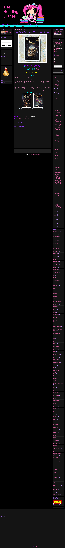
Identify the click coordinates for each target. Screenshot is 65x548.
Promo (54, 411)
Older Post (48, 151)
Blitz (54, 291)
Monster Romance (58, 110)
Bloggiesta (55, 296)
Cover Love (55, 335)
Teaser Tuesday (57, 136)
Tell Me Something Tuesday (57, 467)
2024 (55, 80)
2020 (55, 215)
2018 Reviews (55, 259)
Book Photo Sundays (56, 307)
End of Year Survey (56, 346)
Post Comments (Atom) (35, 154)
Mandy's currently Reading (58, 43)
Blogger (36, 546)
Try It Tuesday (55, 480)
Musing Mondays (56, 400)
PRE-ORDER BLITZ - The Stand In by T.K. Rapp (58, 134)
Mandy (7, 31)
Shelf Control (55, 445)
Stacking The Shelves (56, 448)
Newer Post (17, 151)
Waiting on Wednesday (56, 485)
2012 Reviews (55, 240)
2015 (55, 222)
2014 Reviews (55, 246)
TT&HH (54, 482)
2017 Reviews (55, 256)
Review (54, 437)
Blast (54, 288)
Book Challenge (55, 306)
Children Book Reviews (57, 326)
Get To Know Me (55, 364)
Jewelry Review (55, 380)
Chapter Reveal (55, 324)
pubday (54, 414)
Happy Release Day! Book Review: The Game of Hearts (58, 115)
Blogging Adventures (56, 298)
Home (4, 26)
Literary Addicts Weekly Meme (58, 383)
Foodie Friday (55, 359)
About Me (10, 26)
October (56, 84)
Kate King (57, 63)
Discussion (55, 343)
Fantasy (54, 351)
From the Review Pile (56, 362)
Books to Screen (55, 317)
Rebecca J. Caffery (58, 59)
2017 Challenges (56, 254)
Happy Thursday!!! (58, 119)
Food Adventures (56, 357)
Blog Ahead (55, 293)
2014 (55, 223)
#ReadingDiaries (55, 236)
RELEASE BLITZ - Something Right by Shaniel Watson (58, 156)
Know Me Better (55, 381)
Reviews (29, 26)
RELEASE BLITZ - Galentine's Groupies (58, 131)
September (57, 85)
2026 (55, 77)
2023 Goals (16, 26)
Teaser (54, 464)
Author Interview (55, 285)
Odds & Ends (55, 408)
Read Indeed (55, 422)
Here (39, 72)
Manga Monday (57, 193)
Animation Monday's (56, 283)
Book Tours (55, 309)
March (56, 93)
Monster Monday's (56, 395)
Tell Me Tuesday (55, 469)
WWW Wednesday (56, 494)
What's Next (55, 489)
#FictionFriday (55, 234)
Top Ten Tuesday (56, 477)
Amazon (45, 108)
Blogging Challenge (56, 299)
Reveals (27, 118)
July (56, 88)
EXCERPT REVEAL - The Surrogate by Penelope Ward (58, 125)
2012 (55, 226)
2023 (55, 211)
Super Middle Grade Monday (57, 453)
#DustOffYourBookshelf (57, 233)
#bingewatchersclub (56, 231)
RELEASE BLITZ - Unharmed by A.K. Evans (58, 187)
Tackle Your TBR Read (56, 461)
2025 (54, 275)
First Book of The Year (56, 354)
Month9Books (55, 398)
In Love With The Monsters (57, 375)
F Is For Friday (55, 349)
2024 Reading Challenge (58, 31)
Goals (54, 367)
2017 (55, 219)
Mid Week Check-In (58, 127)
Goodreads (39, 108)
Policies (23, 26)
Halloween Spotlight (56, 370)
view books (62, 36)
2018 (55, 218)
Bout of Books (55, 319)
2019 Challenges (56, 261)
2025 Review (55, 277)
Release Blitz (55, 429)
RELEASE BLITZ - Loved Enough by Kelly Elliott (58, 190)
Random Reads (55, 416)
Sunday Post (55, 451)
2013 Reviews (55, 243)
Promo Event (55, 413)
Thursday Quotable (56, 475)
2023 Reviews (55, 272)
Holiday (54, 372)
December (57, 81)
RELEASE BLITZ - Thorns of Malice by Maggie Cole (58, 150)
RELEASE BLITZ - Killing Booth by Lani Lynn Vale (58, 103)
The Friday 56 (55, 472)
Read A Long (55, 421)
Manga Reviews (55, 390)
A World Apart (57, 45)
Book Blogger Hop (56, 304)
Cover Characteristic (56, 333)
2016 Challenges (56, 251)
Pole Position (57, 58)
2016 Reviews (55, 253)
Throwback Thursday (56, 474)
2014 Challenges (56, 245)
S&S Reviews (55, 440)
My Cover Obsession (56, 405)
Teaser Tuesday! (57, 167)
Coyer (54, 338)
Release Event (55, 432)
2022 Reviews (55, 269)
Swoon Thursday (56, 459)
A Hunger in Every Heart (57, 62)
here (37, 68)
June (56, 89)
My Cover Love (55, 403)
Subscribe (6, 45)
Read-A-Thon (55, 424)
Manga (54, 387)
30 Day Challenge (56, 280)
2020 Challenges (56, 264)
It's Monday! (55, 378)
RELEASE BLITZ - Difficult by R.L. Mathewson (58, 198)
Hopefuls (54, 373)
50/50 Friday (55, 282)
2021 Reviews (55, 267)
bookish (54, 312)
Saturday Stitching (56, 443)
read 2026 (55, 419)
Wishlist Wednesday (56, 491)
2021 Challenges (56, 266)
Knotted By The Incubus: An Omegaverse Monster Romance (58, 50)
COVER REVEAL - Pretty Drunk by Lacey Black (58, 153)
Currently (56, 204)
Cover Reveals (21, 118)
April (56, 92)
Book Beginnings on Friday (57, 301)
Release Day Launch (56, 430)
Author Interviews (37, 26)
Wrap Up (54, 492)
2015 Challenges (56, 248)
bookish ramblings (56, 314)
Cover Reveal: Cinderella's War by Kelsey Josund (58, 163)
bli (53, 290)
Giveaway (54, 365)
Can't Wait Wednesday (56, 323)
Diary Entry (55, 341)
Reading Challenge (56, 427)
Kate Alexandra (57, 46)
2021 (55, 214)
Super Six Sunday (56, 455)
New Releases (55, 406)
